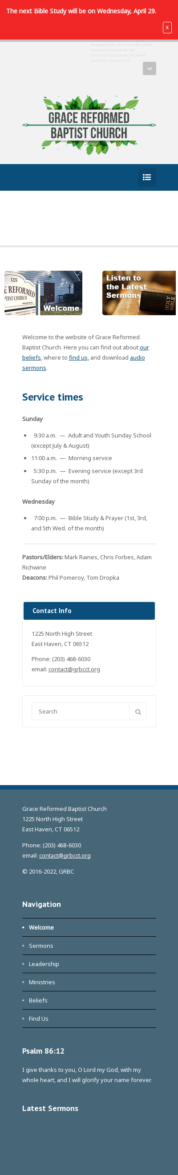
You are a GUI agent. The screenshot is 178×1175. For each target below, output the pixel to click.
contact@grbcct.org (74, 669)
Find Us (39, 1019)
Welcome (41, 927)
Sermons (41, 946)
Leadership (44, 964)
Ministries (42, 982)
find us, (79, 357)
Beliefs (38, 1000)
